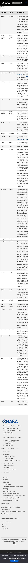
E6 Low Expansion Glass (9, 470)
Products (23, 539)
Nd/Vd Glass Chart (6, 509)
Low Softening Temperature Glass (12, 498)
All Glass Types (7, 452)
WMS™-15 (5, 477)
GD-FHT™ (5, 480)
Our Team (3, 524)
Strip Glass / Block (10, 456)
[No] (25, 558)
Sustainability (4, 528)
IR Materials (6, 482)
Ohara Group (4, 526)
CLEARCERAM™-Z (7, 467)
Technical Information (7, 514)
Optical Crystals (7, 484)
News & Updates (20, 541)
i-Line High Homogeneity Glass (11, 493)
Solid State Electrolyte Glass (10, 500)
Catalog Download (14, 539)
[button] (26, 3)
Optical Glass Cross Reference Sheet (10, 507)
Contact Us (4, 539)
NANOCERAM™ (7, 472)
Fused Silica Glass (8, 463)
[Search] (21, 3)
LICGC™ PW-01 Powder (9, 491)
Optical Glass (6, 454)
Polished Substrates (8, 465)
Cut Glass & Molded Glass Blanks (13, 461)
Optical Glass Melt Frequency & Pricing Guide (13, 511)
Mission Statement (6, 522)
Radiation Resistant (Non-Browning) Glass (14, 495)
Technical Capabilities (8, 541)
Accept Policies (14, 560)
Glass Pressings (9, 458)
